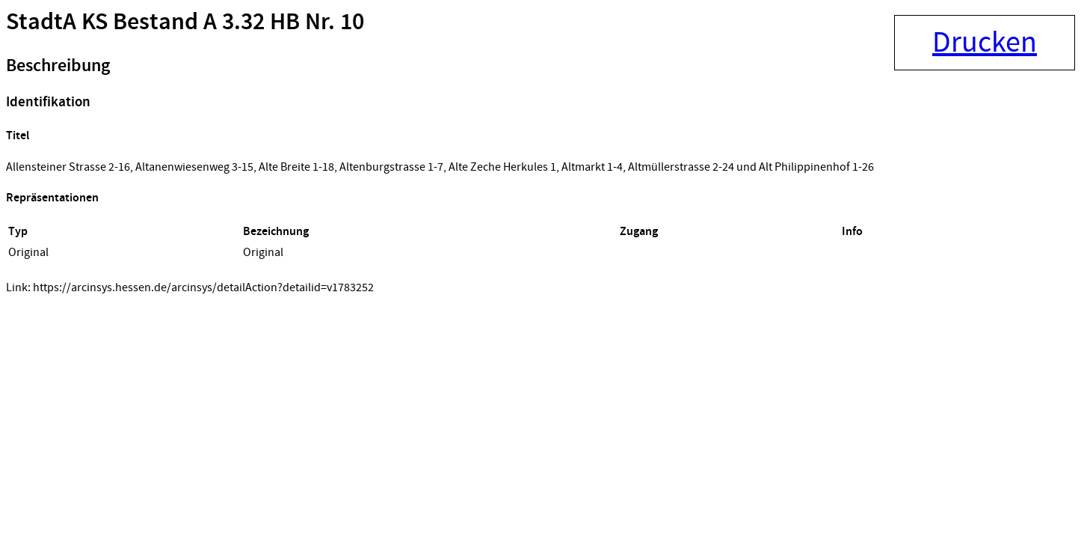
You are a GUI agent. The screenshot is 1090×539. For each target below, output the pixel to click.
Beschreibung (58, 66)
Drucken (984, 42)
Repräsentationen (52, 198)
